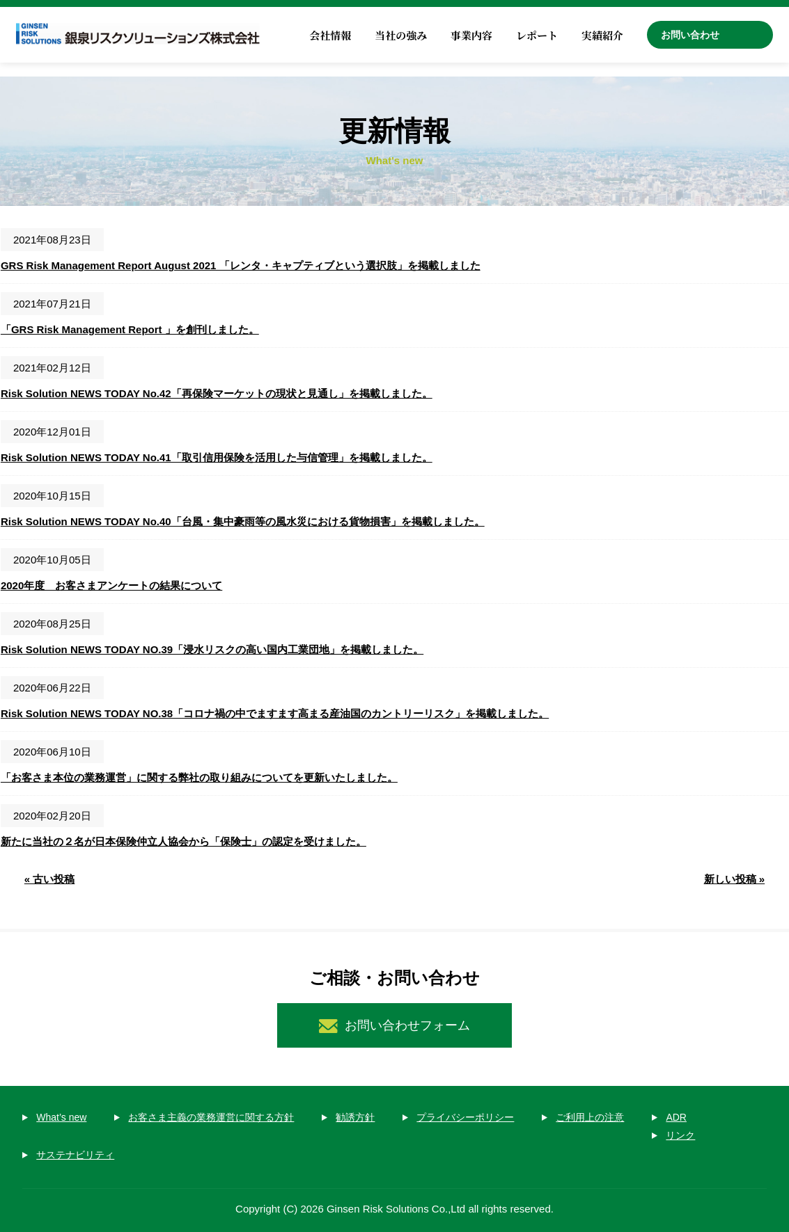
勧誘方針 (355, 1117)
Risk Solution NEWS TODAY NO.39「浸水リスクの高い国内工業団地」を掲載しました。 (212, 649)
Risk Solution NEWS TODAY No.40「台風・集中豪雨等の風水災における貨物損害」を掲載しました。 (243, 521)
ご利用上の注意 (590, 1117)
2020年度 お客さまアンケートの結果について (111, 585)
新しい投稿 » (734, 879)
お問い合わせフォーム (407, 1025)
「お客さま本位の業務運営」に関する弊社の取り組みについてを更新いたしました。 (199, 777)
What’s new (61, 1117)
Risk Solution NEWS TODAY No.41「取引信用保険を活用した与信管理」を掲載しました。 (216, 457)
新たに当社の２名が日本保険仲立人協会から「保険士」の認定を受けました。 (183, 841)
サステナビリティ (75, 1154)
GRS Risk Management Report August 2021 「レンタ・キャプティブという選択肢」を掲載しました (241, 265)
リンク (680, 1135)
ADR (676, 1117)
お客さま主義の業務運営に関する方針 (211, 1117)
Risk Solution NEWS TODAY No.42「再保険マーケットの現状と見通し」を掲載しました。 (216, 393)
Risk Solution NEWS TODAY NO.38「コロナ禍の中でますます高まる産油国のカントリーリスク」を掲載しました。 (275, 713)
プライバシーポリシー (465, 1117)
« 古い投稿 (49, 879)
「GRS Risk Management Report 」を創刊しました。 (130, 329)
